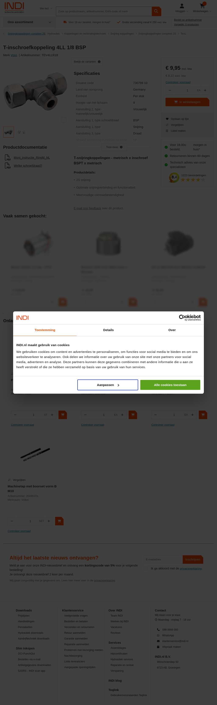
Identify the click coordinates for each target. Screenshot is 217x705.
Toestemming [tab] (45, 330)
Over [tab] (172, 330)
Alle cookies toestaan (170, 385)
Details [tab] (108, 330)
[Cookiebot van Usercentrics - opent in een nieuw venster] (182, 318)
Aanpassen (108, 385)
